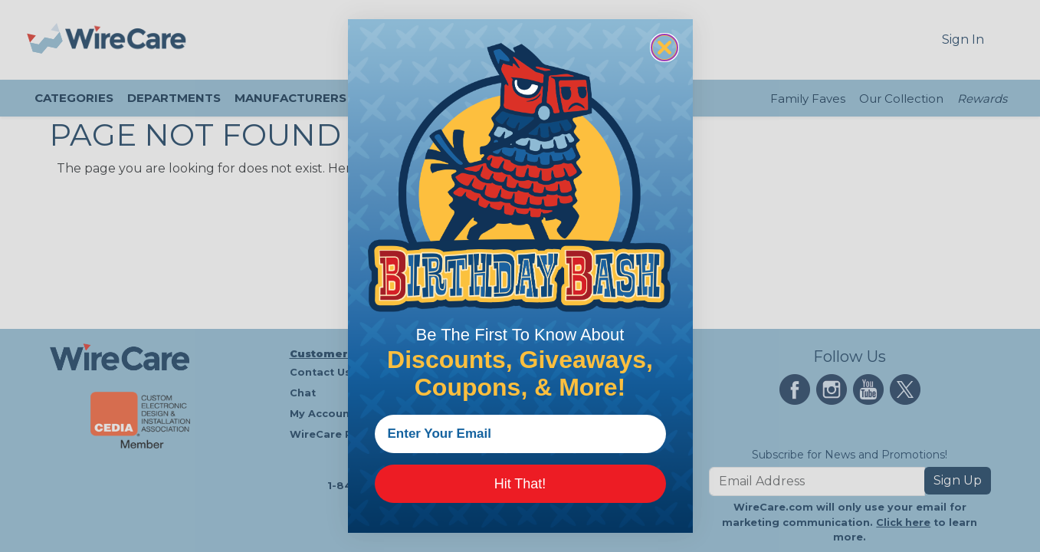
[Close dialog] (664, 47)
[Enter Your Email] (520, 434)
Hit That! (520, 483)
